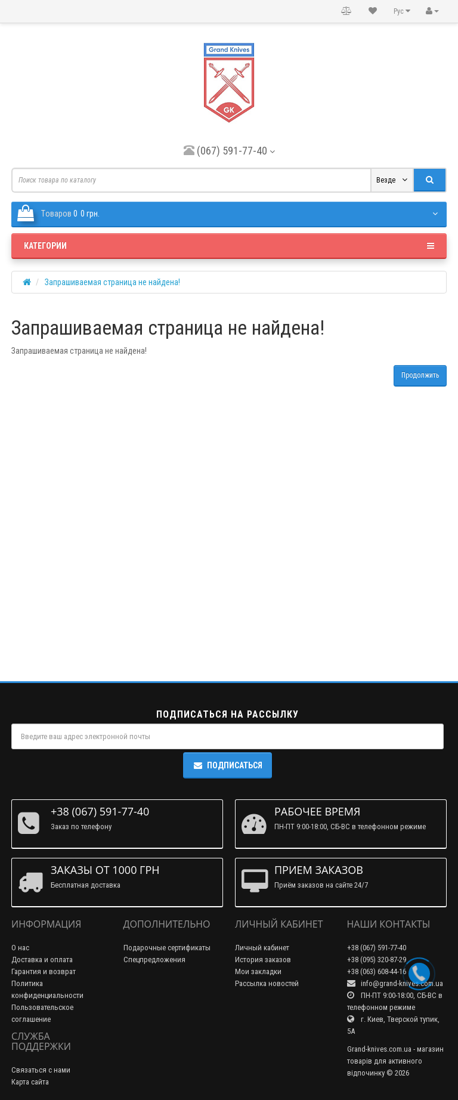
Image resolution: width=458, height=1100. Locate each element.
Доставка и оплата (42, 959)
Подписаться (227, 765)
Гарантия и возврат (43, 971)
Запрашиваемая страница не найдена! (112, 282)
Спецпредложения (154, 959)
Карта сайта (30, 1081)
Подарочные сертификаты (167, 947)
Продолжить (420, 375)
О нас (20, 947)
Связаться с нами (40, 1069)
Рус (402, 11)
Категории (229, 246)
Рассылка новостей (267, 983)
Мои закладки (258, 971)
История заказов (263, 959)
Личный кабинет (262, 947)
